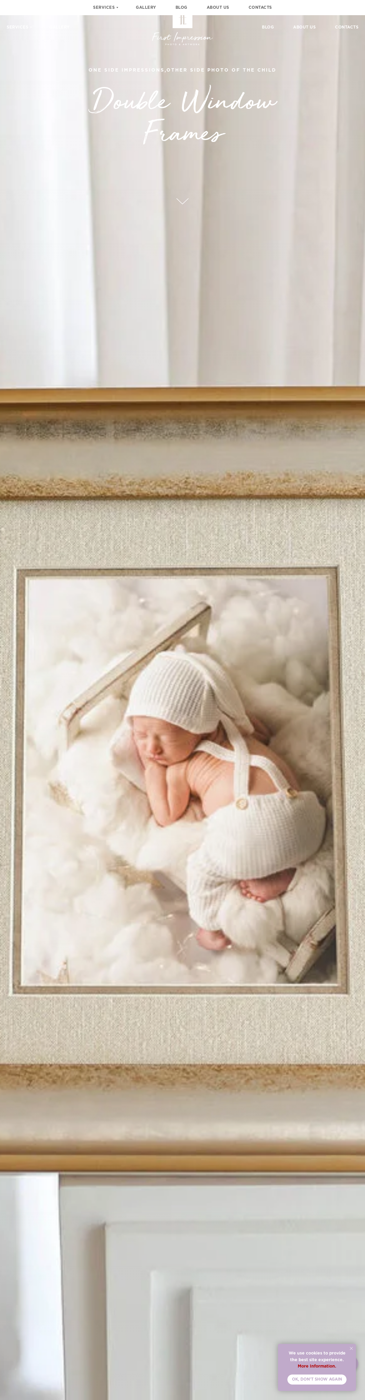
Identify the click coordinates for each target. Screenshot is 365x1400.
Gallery (59, 27)
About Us (304, 27)
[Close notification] (351, 1348)
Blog (268, 27)
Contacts (346, 27)
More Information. (317, 1366)
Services (17, 27)
